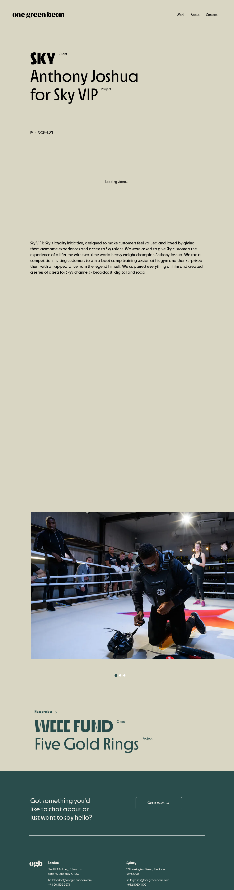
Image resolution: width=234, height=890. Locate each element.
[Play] (35, 223)
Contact (211, 15)
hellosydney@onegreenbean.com (147, 887)
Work (180, 15)
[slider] (113, 223)
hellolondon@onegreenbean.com (70, 887)
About (195, 15)
